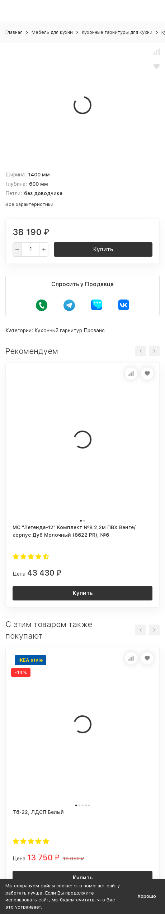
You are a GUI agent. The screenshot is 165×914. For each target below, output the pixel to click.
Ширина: (15, 174)
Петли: (13, 193)
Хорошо (146, 896)
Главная (14, 32)
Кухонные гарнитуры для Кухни (117, 32)
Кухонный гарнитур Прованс (69, 330)
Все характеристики (29, 204)
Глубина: (16, 184)
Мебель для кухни (52, 32)
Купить (103, 249)
